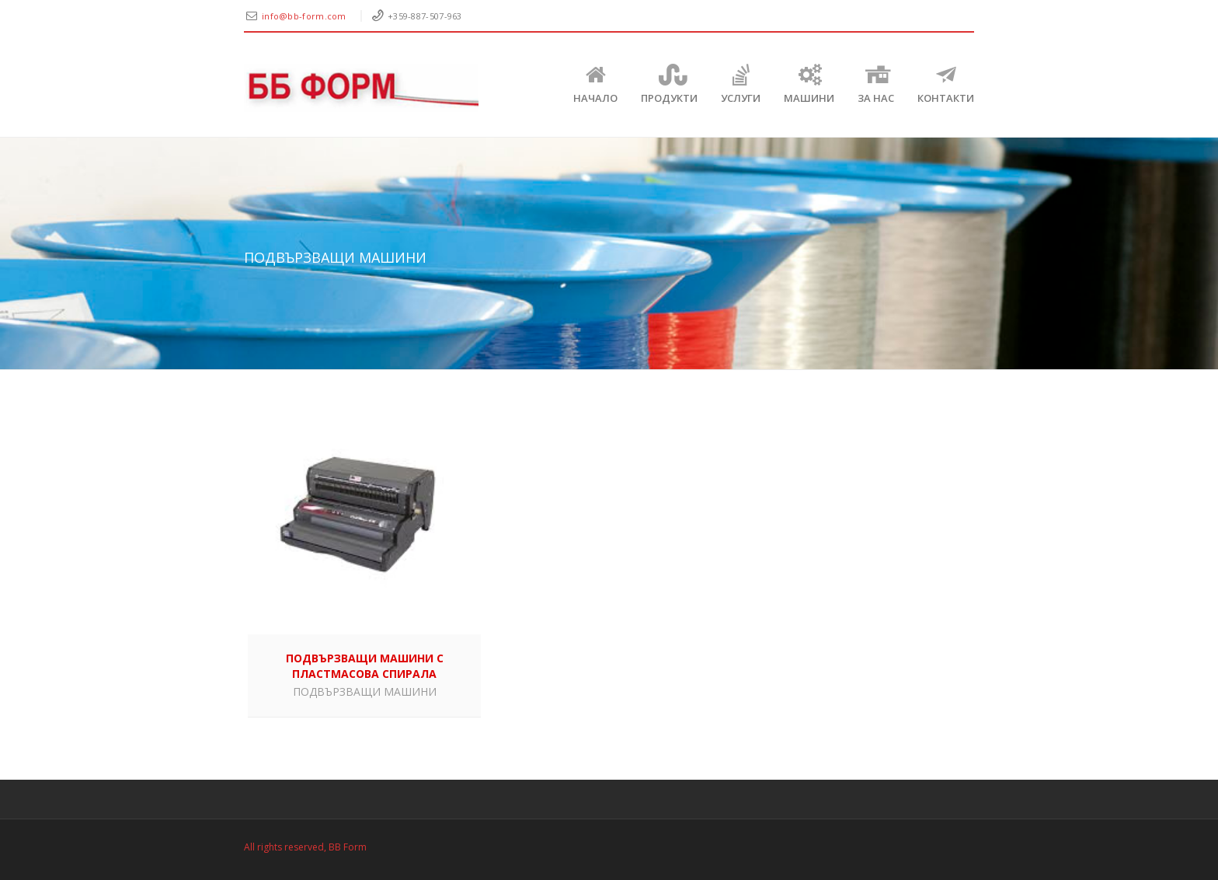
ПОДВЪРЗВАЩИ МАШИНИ (365, 691)
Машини (809, 84)
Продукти (669, 84)
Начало (595, 84)
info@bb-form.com (305, 16)
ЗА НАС (876, 84)
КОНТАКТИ (945, 84)
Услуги (740, 84)
